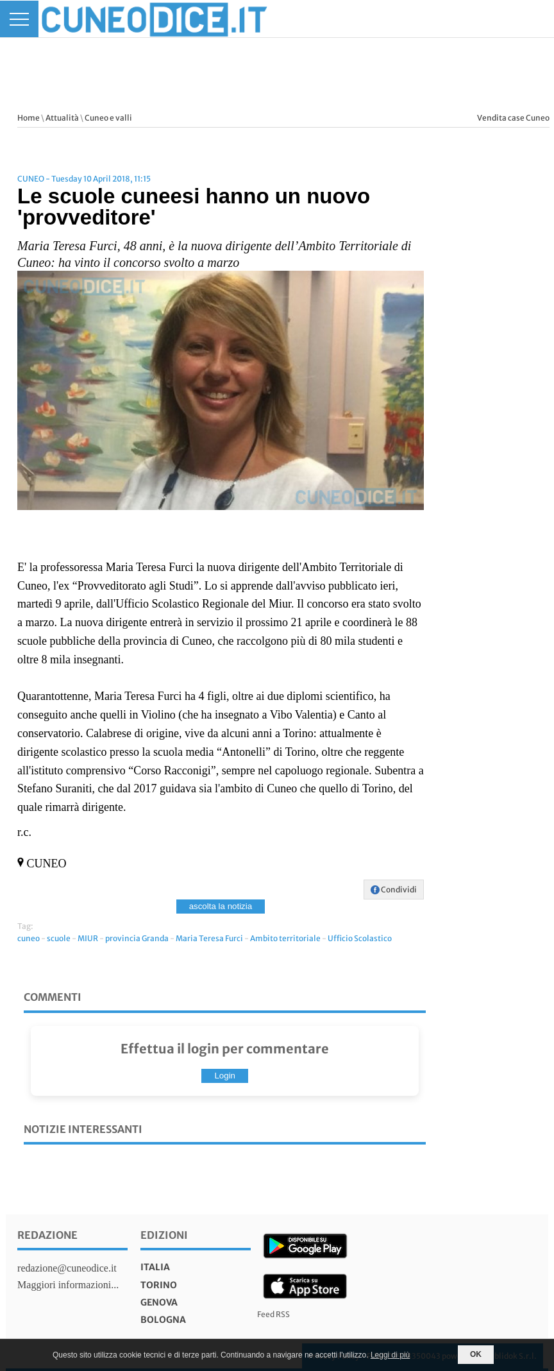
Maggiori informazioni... (68, 1284)
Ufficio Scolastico (360, 938)
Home (28, 118)
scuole (59, 938)
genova (159, 1302)
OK (476, 1354)
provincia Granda (137, 938)
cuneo (28, 938)
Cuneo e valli (108, 118)
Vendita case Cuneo (513, 118)
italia (155, 1267)
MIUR (88, 938)
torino (158, 1285)
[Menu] (19, 19)
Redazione (47, 1235)
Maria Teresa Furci (209, 938)
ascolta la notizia (221, 906)
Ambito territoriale (285, 938)
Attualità (62, 118)
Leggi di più (390, 1354)
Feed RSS (273, 1314)
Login (224, 1075)
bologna (163, 1319)
